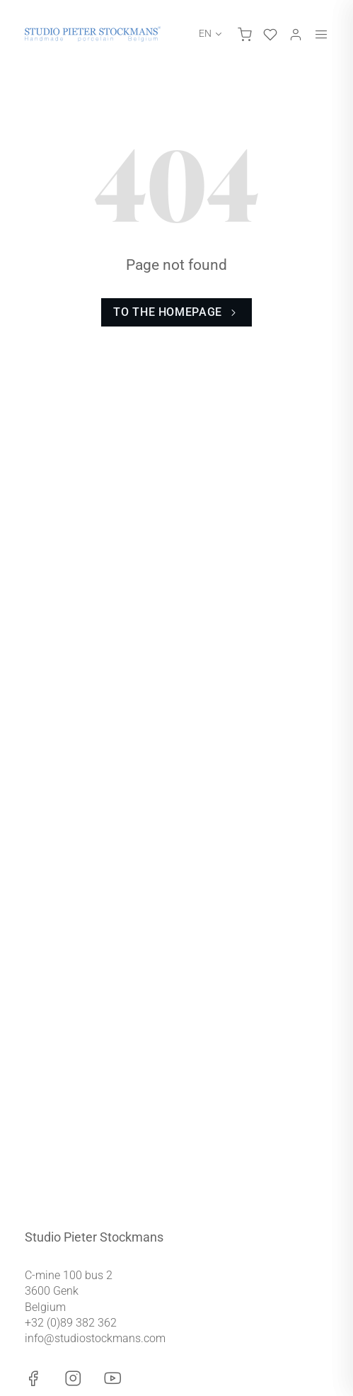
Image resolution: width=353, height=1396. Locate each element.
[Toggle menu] (321, 34)
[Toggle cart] (245, 34)
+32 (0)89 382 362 (71, 1322)
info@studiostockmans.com (95, 1338)
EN (205, 33)
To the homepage (176, 312)
